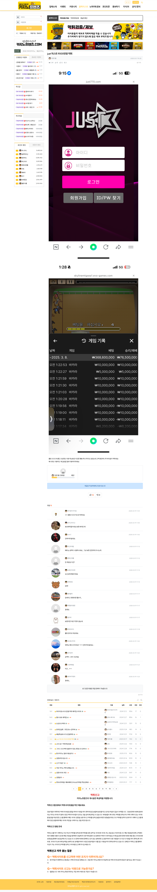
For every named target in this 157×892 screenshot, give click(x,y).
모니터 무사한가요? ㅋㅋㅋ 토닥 (25, 136)
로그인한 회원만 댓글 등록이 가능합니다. (95, 689)
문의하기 (108, 882)
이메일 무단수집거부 (73, 882)
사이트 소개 (40, 882)
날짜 (123, 705)
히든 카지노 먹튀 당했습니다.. (65, 768)
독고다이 (24, 161)
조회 (130, 705)
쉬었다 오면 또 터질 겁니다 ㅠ (25, 133)
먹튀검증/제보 (64, 18)
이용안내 (100, 882)
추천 (136, 705)
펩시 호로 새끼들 (61, 717)
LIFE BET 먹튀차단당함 (63, 744)
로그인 (127, 2)
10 (110, 789)
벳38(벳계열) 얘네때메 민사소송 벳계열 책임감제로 (72, 782)
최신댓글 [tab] (19, 116)
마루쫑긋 (24, 180)
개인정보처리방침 (59, 882)
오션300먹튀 (60, 723)
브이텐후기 (24, 95)
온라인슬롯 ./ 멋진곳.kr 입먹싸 (65, 729)
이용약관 (48, 882)
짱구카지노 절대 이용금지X (64, 753)
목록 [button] (139, 63)
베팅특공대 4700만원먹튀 (64, 734)
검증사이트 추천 (60, 773)
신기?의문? (59, 763)
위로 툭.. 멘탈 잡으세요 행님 (27, 125)
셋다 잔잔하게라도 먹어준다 (27, 99)
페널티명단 (83, 18)
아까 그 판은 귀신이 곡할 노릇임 (26, 107)
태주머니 (24, 158)
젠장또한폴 (25, 165)
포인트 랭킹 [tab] (22, 145)
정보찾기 (39, 33)
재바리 (24, 172)
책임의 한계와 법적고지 (88, 882)
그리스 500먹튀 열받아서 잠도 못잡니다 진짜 (70, 749)
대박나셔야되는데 (25, 129)
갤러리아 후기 (25, 92)
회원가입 (135, 2)
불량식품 (24, 183)
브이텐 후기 (24, 103)
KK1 (23, 176)
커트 (23, 169)
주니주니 (24, 151)
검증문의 (58, 777)
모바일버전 (117, 882)
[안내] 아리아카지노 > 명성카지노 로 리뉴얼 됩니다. (39, 51)
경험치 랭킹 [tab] (36, 145)
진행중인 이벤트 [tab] (21, 57)
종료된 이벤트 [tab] (36, 57)
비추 (140, 705)
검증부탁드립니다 (61, 758)
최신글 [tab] (18, 87)
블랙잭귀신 (25, 154)
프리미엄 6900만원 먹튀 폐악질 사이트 (68, 711)
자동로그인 (23, 33)
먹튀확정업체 (75, 18)
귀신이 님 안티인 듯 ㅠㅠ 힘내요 (27, 121)
